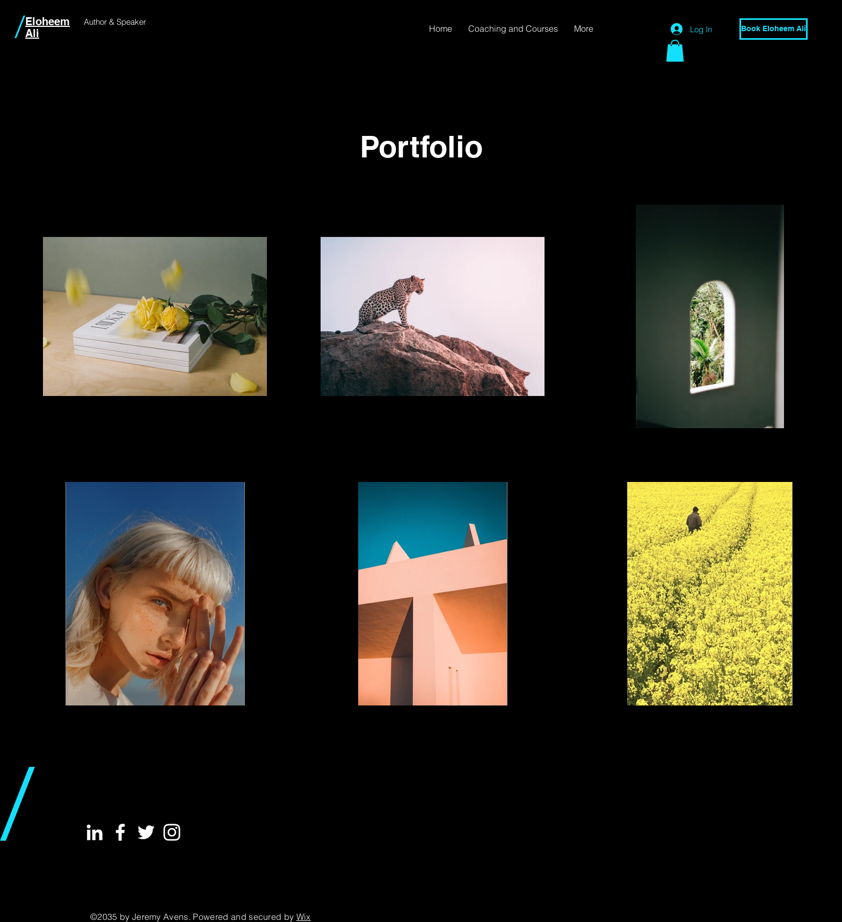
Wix (303, 916)
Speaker (131, 22)
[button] (675, 51)
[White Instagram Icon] (172, 832)
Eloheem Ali (47, 27)
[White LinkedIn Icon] (94, 832)
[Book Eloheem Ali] (773, 29)
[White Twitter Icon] (146, 832)
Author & (100, 22)
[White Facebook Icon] (120, 832)
